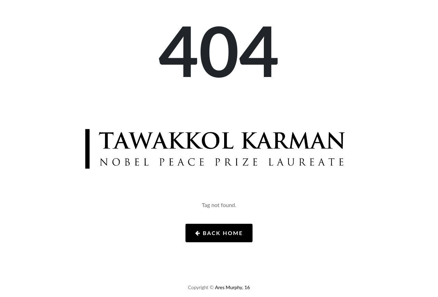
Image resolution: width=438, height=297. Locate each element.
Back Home (219, 233)
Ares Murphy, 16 (232, 287)
